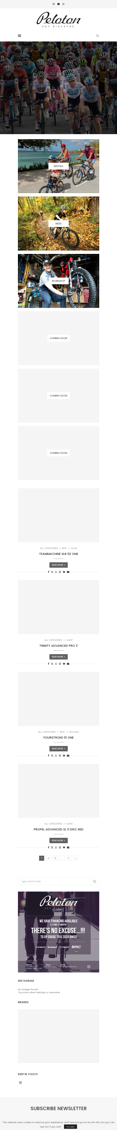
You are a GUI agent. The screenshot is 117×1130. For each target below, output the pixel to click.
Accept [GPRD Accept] (71, 1126)
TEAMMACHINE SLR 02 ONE (58, 554)
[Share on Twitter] (52, 571)
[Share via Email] (68, 571)
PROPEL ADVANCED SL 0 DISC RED (58, 829)
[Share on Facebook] (48, 571)
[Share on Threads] (60, 571)
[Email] (58, 4)
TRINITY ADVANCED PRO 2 (58, 646)
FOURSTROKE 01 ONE (59, 737)
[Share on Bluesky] (64, 571)
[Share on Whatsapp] (56, 571)
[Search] (97, 36)
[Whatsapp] (63, 4)
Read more (58, 564)
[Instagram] (54, 4)
